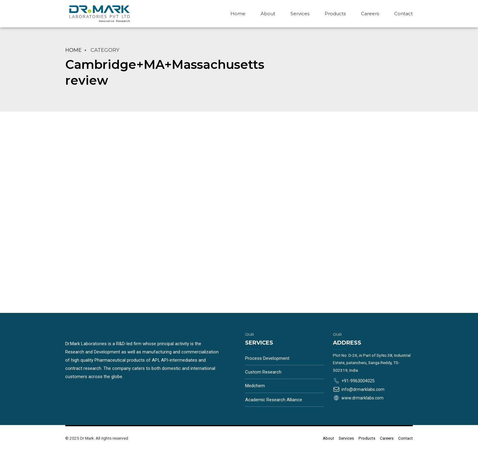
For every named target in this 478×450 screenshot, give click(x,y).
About (268, 13)
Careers (370, 13)
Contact (403, 13)
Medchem (255, 385)
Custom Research (263, 372)
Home (237, 13)
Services (300, 13)
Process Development (267, 358)
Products (335, 13)
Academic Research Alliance (273, 399)
